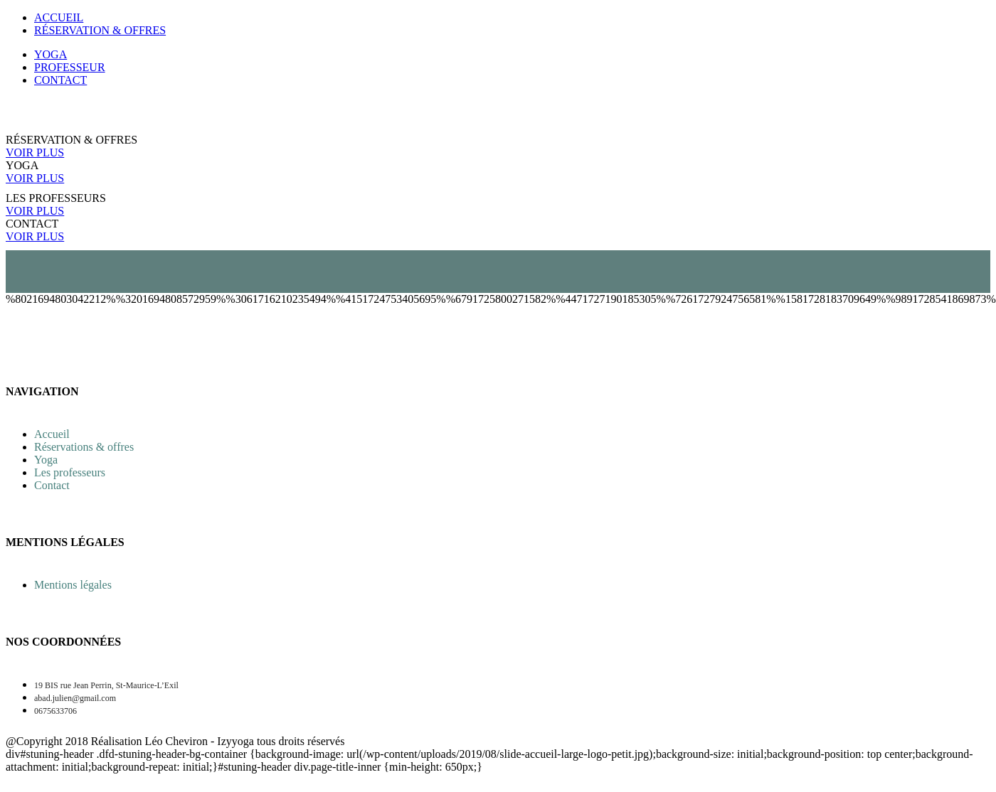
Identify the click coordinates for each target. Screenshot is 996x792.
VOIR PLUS (35, 152)
